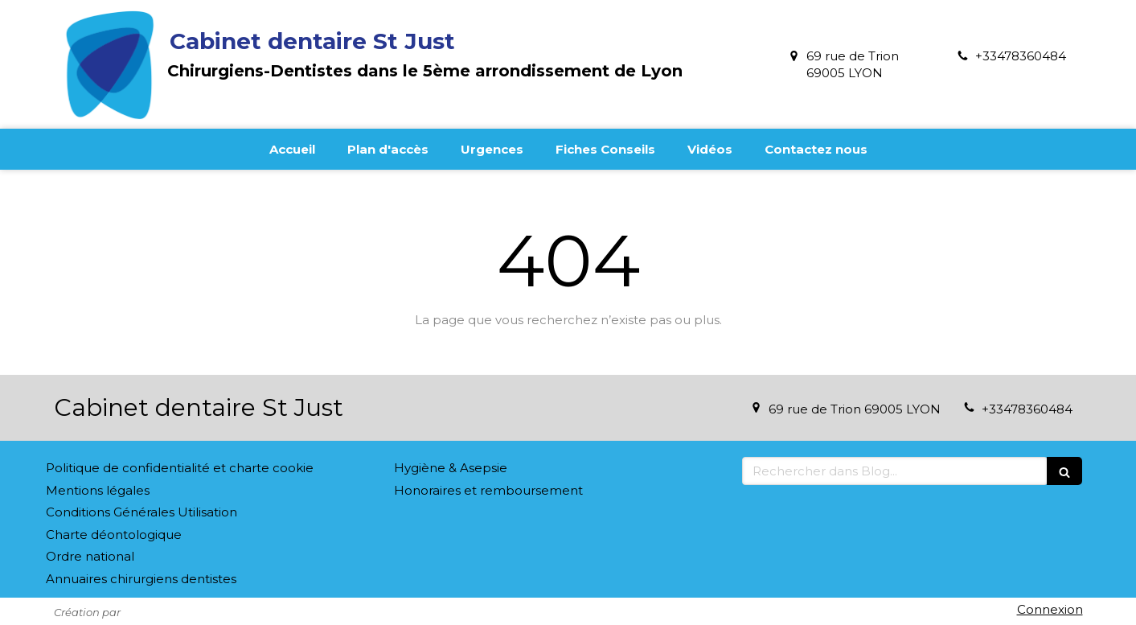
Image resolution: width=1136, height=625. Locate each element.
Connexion (1050, 609)
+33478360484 (1020, 56)
